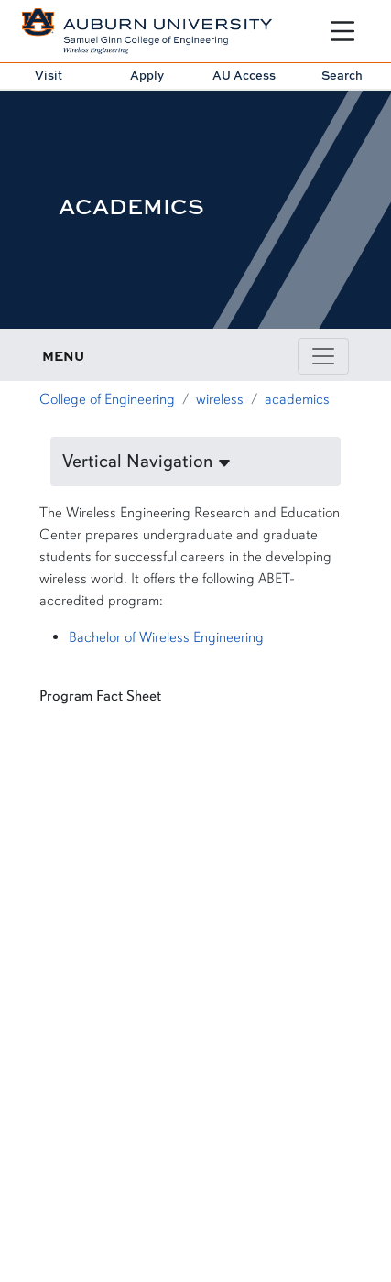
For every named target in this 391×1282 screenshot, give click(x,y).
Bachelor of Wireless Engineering (166, 637)
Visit (48, 75)
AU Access (244, 75)
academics (297, 399)
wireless (220, 399)
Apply (147, 75)
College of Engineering (107, 399)
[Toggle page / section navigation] (323, 356)
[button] (196, 461)
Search (342, 75)
